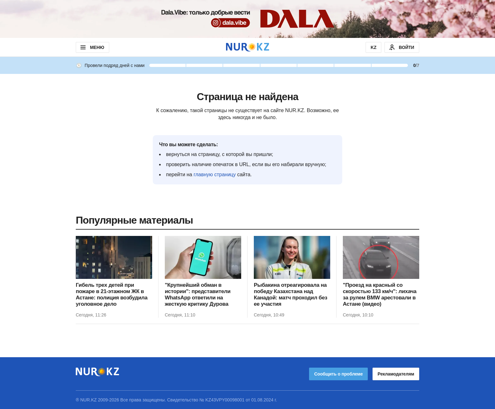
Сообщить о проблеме (338, 373)
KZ (373, 47)
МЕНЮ (91, 47)
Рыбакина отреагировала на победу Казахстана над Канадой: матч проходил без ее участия (290, 294)
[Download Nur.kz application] (247, 19)
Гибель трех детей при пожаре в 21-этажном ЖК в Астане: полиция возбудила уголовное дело (111, 294)
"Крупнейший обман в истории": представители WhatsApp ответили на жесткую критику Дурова (197, 294)
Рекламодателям (396, 373)
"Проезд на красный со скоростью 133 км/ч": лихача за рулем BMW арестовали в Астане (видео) (379, 294)
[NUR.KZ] (247, 47)
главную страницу (215, 174)
